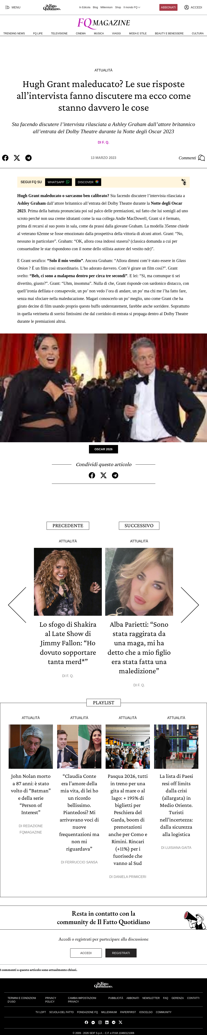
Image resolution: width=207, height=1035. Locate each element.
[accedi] (193, 7)
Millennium (107, 7)
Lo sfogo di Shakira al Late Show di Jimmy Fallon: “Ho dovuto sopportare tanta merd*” (68, 642)
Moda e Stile (138, 33)
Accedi (86, 951)
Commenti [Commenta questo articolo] (192, 158)
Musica (99, 33)
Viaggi (116, 33)
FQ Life (38, 33)
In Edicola (84, 7)
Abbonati (168, 7)
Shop (118, 7)
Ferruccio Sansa (81, 860)
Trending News (14, 33)
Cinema (81, 33)
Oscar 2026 (103, 449)
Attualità (103, 70)
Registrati (121, 951)
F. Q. (105, 142)
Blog (95, 7)
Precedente (67, 525)
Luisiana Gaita (178, 846)
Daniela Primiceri (130, 874)
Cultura (198, 33)
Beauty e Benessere (169, 33)
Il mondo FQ (132, 7)
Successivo (139, 525)
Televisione (59, 33)
